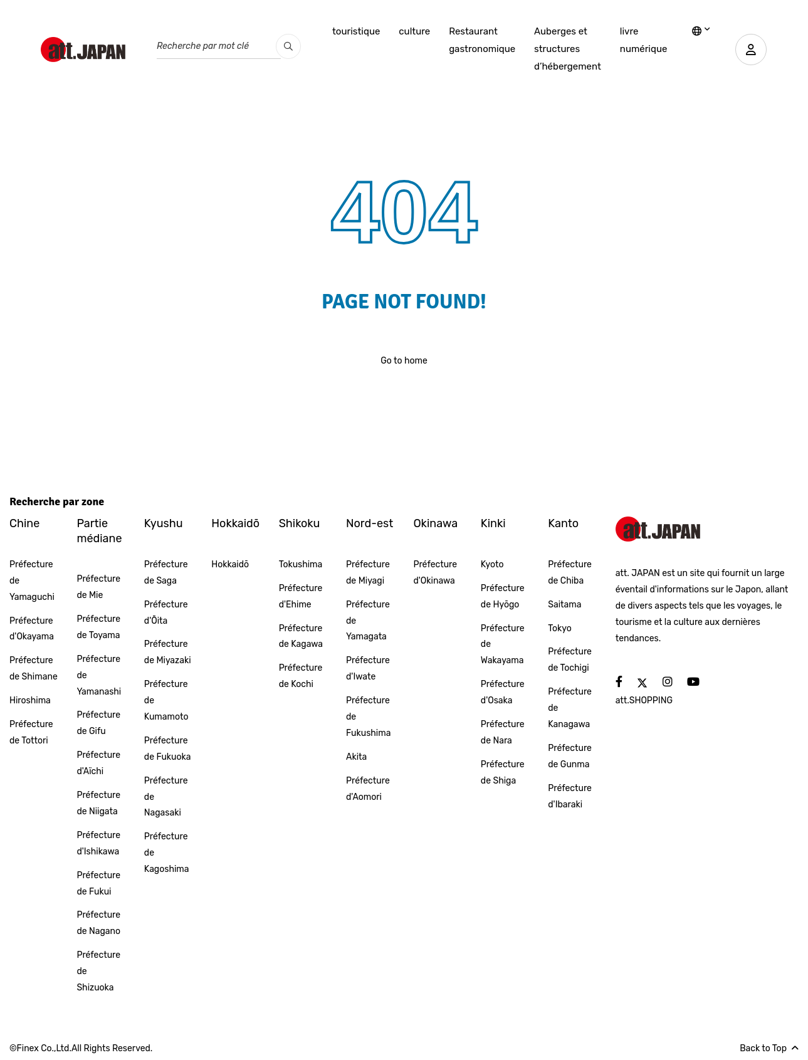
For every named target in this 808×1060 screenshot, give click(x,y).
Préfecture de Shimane (33, 668)
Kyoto (492, 564)
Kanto (563, 523)
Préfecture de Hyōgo (503, 596)
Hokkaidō (235, 523)
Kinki (493, 523)
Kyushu (163, 523)
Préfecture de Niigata (98, 803)
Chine (24, 523)
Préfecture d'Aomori (368, 788)
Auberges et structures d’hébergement (567, 49)
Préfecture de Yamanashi (98, 675)
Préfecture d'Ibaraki (570, 796)
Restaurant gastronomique (482, 40)
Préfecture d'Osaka (503, 692)
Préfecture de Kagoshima (166, 852)
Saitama (564, 604)
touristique (356, 31)
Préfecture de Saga (166, 572)
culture (414, 31)
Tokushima (301, 564)
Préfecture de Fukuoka (167, 748)
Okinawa (435, 523)
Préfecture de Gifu (98, 723)
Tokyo (560, 628)
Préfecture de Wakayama (503, 644)
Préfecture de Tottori (31, 732)
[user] (751, 49)
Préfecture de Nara (503, 732)
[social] (619, 682)
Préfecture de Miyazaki (167, 652)
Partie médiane (99, 531)
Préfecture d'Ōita (166, 612)
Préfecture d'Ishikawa (98, 843)
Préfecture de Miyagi (368, 572)
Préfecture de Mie (98, 587)
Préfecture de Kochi (301, 676)
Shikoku (299, 523)
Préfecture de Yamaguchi (32, 580)
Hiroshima (30, 700)
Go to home (404, 360)
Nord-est (369, 523)
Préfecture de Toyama (98, 627)
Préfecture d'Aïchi (98, 763)
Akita (356, 757)
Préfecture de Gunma (570, 756)
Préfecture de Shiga (503, 772)
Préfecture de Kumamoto (166, 700)
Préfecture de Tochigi (570, 659)
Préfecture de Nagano (98, 923)
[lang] (701, 32)
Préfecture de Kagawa (301, 636)
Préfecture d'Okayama (31, 629)
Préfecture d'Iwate (368, 668)
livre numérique (644, 40)
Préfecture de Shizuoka (98, 971)
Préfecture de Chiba (570, 572)
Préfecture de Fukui (98, 883)
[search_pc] (288, 46)
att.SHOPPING (644, 700)
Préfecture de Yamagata (368, 621)
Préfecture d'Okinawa (435, 572)
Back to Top (769, 1048)
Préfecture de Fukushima (368, 716)
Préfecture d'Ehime (301, 596)
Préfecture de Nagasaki (166, 797)
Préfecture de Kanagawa (570, 708)
